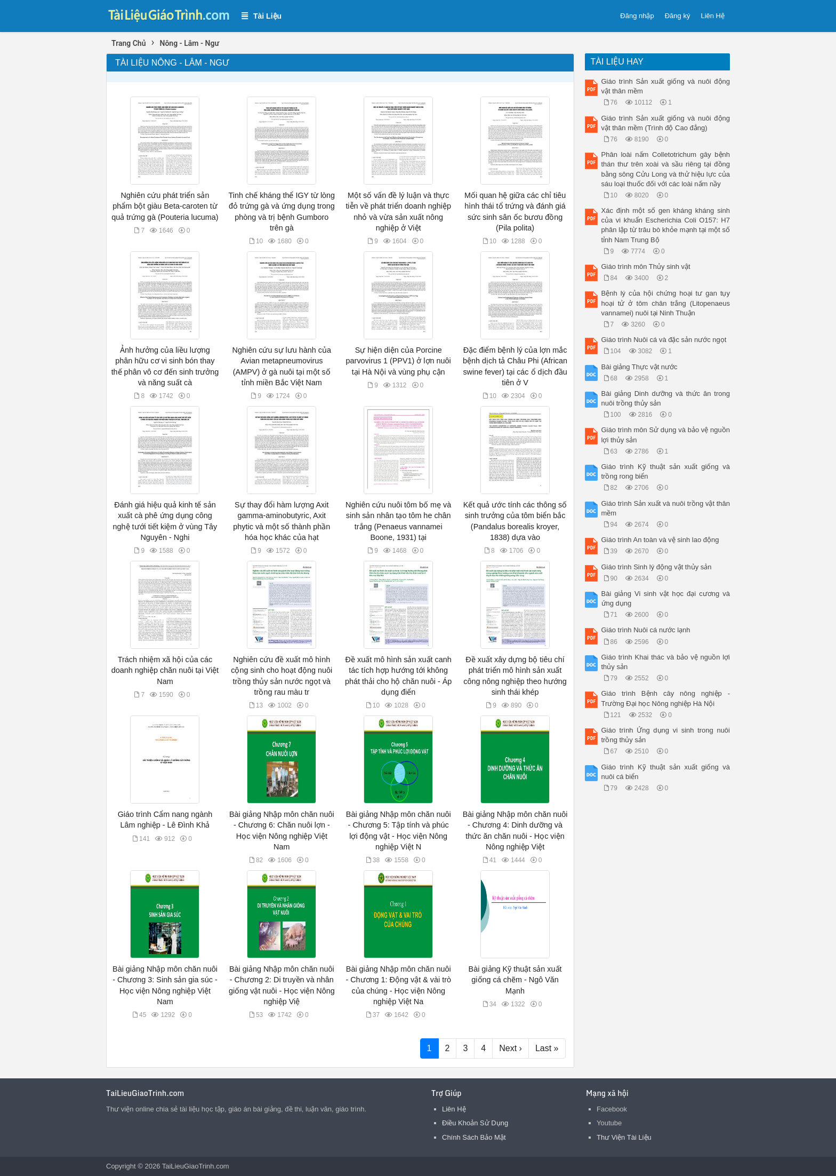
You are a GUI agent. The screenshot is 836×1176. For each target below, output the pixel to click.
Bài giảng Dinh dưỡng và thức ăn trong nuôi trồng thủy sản (665, 398)
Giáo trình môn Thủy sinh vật (645, 267)
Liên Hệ (713, 16)
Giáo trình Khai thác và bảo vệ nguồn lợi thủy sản (665, 662)
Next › (510, 1048)
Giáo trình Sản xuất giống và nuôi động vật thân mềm (665, 86)
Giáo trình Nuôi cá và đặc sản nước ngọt (664, 340)
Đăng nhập (637, 16)
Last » (547, 1048)
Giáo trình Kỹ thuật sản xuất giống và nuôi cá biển (665, 772)
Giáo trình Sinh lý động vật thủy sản (656, 567)
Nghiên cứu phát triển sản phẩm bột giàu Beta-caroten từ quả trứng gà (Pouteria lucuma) (164, 206)
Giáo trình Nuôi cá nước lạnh (645, 630)
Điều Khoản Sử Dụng (475, 1123)
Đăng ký (677, 16)
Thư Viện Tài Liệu (624, 1137)
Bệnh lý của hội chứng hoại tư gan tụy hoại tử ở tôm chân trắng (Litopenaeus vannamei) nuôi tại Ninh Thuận (665, 302)
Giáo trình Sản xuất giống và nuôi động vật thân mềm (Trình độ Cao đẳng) (665, 123)
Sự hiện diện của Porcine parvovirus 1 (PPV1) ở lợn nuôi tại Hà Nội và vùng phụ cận (398, 361)
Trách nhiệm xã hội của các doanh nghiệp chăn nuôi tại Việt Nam (165, 670)
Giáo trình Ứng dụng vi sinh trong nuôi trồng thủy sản (665, 735)
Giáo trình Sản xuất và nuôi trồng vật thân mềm (665, 508)
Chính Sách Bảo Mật (474, 1137)
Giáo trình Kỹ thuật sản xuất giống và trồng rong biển (665, 471)
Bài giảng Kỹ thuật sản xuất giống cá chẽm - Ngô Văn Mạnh (515, 980)
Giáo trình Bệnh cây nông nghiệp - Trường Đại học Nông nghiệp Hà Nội (665, 698)
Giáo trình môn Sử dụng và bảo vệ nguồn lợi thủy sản (665, 434)
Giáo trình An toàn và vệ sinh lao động (660, 540)
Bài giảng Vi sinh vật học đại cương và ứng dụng (665, 598)
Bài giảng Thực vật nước (639, 367)
